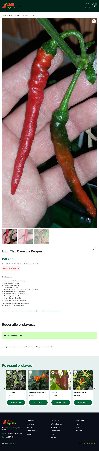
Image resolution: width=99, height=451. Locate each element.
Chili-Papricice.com (11, 443)
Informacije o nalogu (57, 424)
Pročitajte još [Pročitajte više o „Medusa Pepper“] (83, 402)
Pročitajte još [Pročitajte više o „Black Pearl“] (16, 402)
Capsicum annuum (14, 15)
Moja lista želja (55, 431)
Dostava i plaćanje (31, 431)
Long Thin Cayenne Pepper (51, 311)
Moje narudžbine (56, 427)
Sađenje (28, 434)
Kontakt (78, 427)
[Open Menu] (20, 5)
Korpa (53, 434)
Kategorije (29, 427)
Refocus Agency (93, 443)
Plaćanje (53, 437)
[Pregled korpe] (94, 5)
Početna (4, 15)
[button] (94, 21)
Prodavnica (79, 431)
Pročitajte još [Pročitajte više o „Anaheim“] (61, 402)
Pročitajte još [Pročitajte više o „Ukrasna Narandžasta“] (38, 402)
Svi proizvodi (30, 424)
